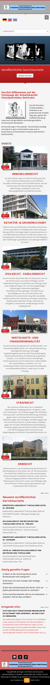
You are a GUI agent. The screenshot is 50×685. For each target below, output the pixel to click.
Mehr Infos (35, 680)
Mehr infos (45, 493)
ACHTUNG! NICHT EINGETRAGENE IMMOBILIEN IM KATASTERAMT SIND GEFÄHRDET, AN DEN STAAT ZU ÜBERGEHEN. (24, 613)
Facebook (20, 657)
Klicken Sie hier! (25, 75)
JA (26, 680)
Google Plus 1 (26, 657)
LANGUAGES (8, 17)
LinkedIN (14, 657)
